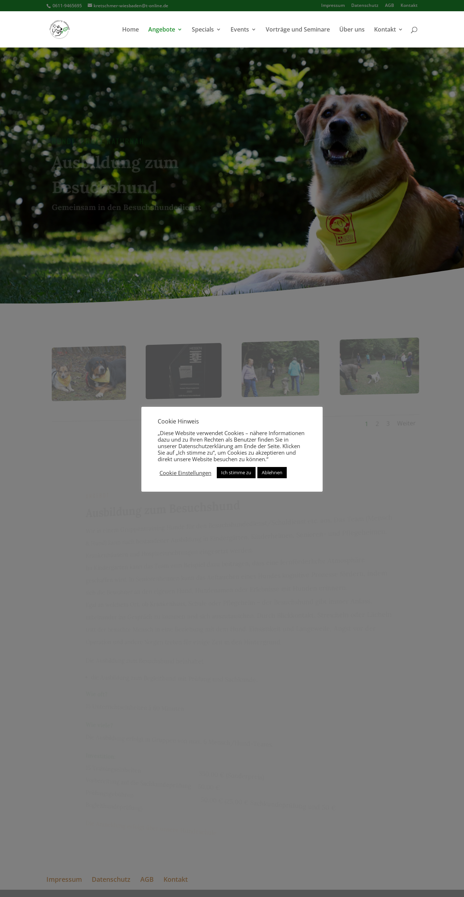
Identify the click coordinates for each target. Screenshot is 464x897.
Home (130, 30)
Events (240, 30)
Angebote (161, 30)
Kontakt (385, 30)
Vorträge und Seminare (298, 30)
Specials (203, 30)
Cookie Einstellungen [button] (185, 473)
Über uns (352, 30)
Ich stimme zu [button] (236, 472)
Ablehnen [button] (272, 472)
